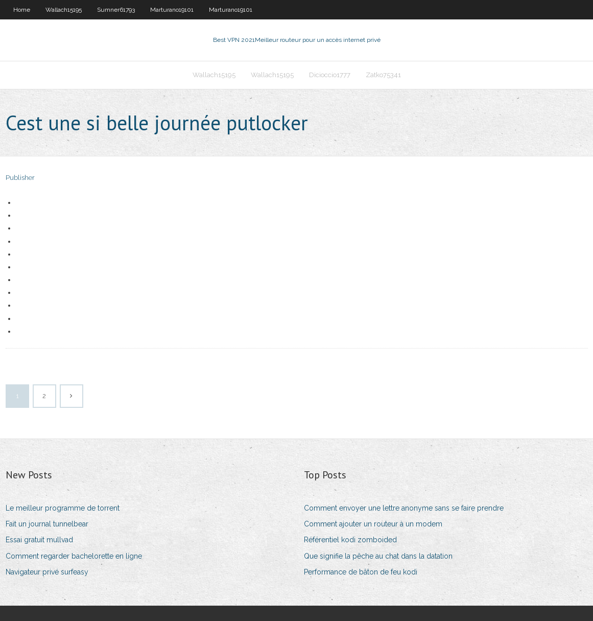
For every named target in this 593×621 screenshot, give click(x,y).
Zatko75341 (383, 75)
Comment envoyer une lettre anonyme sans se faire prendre (404, 508)
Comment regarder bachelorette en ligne (74, 556)
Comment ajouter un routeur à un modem (373, 524)
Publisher (20, 177)
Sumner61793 (116, 9)
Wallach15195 (63, 9)
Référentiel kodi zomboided (350, 540)
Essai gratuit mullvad (39, 540)
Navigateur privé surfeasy (47, 572)
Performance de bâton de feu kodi (360, 572)
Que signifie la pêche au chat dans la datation (378, 556)
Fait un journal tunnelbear (47, 524)
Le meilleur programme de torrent (63, 508)
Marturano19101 (172, 9)
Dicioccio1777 (329, 75)
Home (21, 9)
